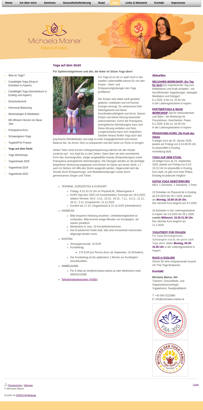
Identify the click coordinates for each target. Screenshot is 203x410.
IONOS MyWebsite (26, 395)
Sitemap (28, 385)
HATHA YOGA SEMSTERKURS (171, 181)
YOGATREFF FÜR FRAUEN (169, 232)
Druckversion (13, 385)
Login (196, 384)
